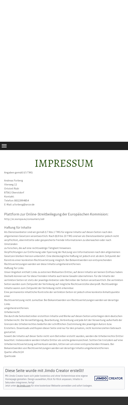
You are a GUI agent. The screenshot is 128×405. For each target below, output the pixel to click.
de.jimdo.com (23, 385)
